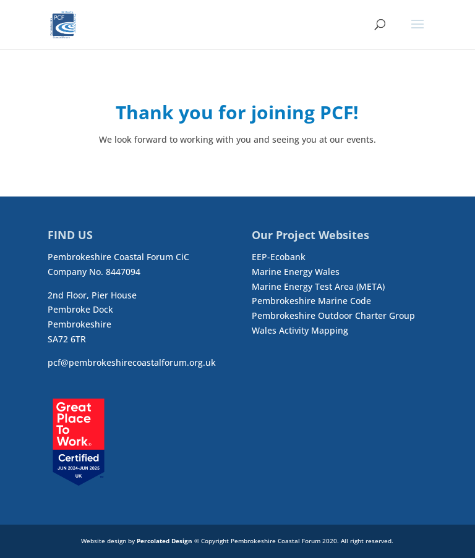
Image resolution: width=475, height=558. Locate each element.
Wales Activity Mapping (300, 330)
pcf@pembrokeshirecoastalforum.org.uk (132, 362)
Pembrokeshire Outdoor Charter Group (333, 315)
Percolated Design (164, 540)
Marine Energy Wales (296, 271)
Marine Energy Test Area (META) (318, 286)
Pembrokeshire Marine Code (311, 300)
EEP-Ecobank (279, 257)
